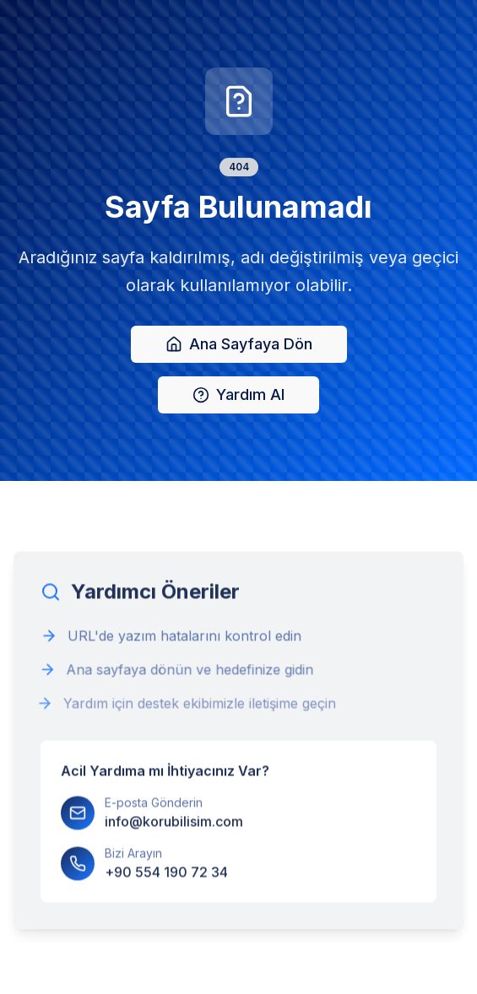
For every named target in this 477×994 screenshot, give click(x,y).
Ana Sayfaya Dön (238, 345)
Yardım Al (238, 395)
